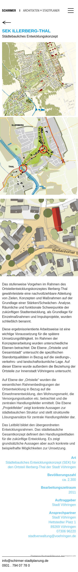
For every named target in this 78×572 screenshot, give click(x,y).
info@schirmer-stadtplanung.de (25, 560)
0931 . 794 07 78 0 (16, 565)
